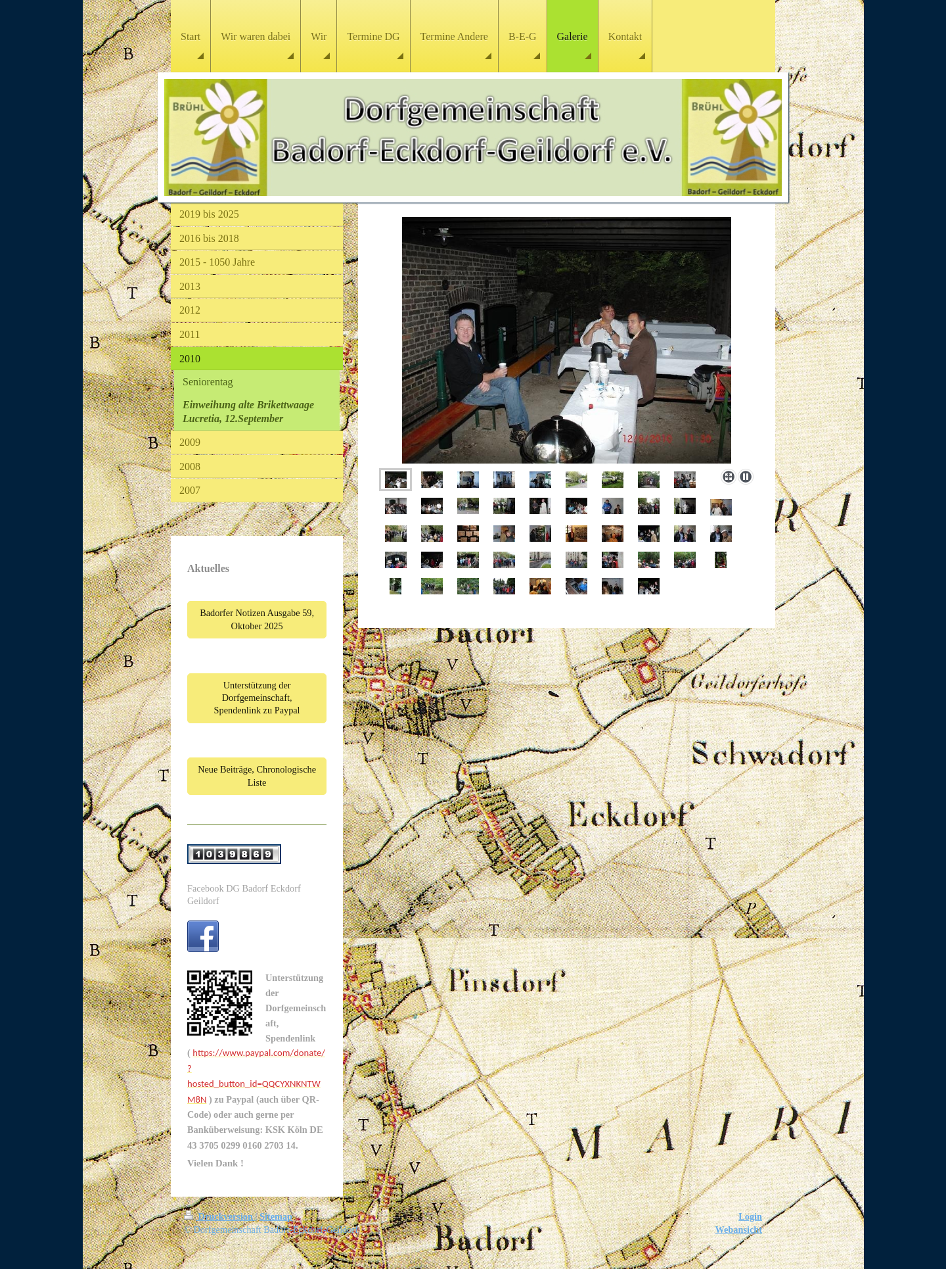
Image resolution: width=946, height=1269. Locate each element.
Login (750, 1216)
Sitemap (275, 1216)
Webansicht (739, 1229)
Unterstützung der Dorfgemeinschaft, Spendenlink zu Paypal (257, 698)
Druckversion (220, 1216)
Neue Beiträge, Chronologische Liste (257, 775)
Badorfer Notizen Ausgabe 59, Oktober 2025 (257, 619)
